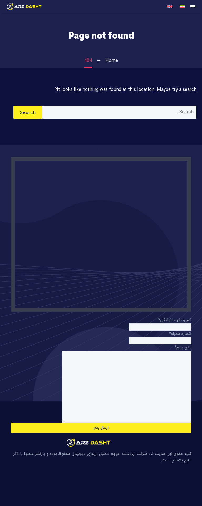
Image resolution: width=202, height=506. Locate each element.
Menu (192, 6)
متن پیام (183, 347)
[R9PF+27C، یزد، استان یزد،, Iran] (101, 234)
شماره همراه (180, 333)
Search (28, 112)
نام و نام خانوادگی (174, 320)
